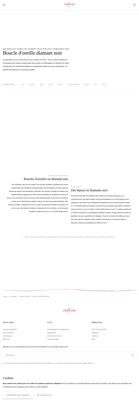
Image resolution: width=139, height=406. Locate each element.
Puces (27, 237)
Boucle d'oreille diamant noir (74, 237)
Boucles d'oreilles (25, 296)
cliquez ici (90, 363)
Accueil (5, 296)
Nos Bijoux (13, 296)
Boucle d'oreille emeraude (44, 237)
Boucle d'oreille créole (102, 237)
